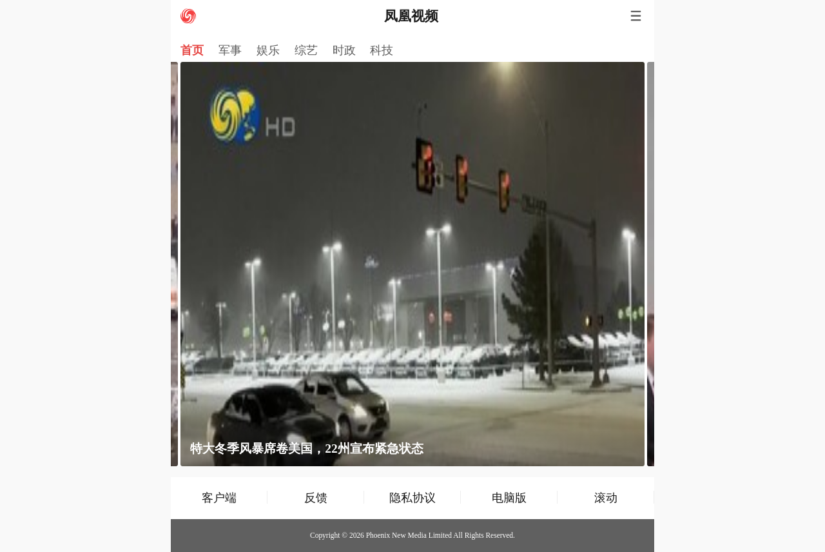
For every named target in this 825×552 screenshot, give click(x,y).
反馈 (315, 497)
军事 (230, 50)
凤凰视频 (411, 16)
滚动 (605, 497)
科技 (381, 50)
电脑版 (509, 497)
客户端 (219, 497)
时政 (344, 50)
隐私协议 (412, 497)
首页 (192, 50)
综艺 (306, 50)
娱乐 (268, 50)
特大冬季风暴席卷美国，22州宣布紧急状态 (306, 448)
